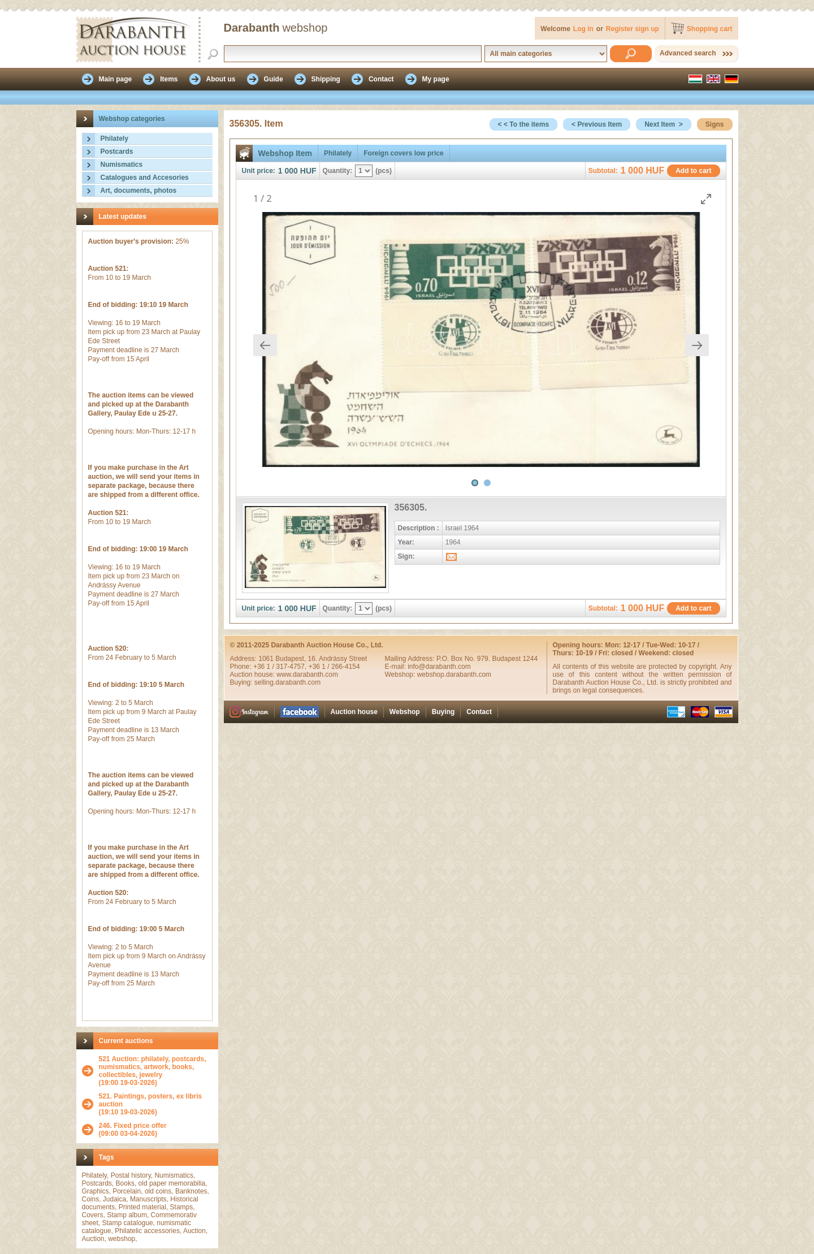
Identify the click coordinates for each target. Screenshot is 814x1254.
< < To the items (523, 124)
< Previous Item (596, 124)
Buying (443, 712)
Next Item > (663, 124)
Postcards (117, 151)
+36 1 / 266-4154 (334, 667)
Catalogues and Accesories (145, 177)
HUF (308, 170)
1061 (266, 659)
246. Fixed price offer (133, 1126)
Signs (714, 124)
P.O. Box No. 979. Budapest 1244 (487, 659)
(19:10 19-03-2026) (156, 1104)
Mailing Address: (410, 659)
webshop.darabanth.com (454, 674)
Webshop (404, 712)
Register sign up (632, 29)
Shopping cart (710, 29)
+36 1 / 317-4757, (281, 667)
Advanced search (688, 53)
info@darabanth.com (439, 667)
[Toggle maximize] (706, 198)
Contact (479, 712)
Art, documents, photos (139, 190)
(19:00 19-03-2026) (156, 1071)
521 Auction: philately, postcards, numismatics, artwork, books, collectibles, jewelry (152, 1067)
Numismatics (122, 164)
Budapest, (291, 659)
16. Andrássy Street (337, 659)
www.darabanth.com (307, 674)
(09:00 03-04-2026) (133, 1130)
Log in (583, 29)
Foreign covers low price (403, 153)
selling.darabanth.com (287, 682)
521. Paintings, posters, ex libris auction (150, 1100)
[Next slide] (697, 345)
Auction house (354, 712)
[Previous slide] (265, 345)
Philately (114, 138)
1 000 (288, 170)
